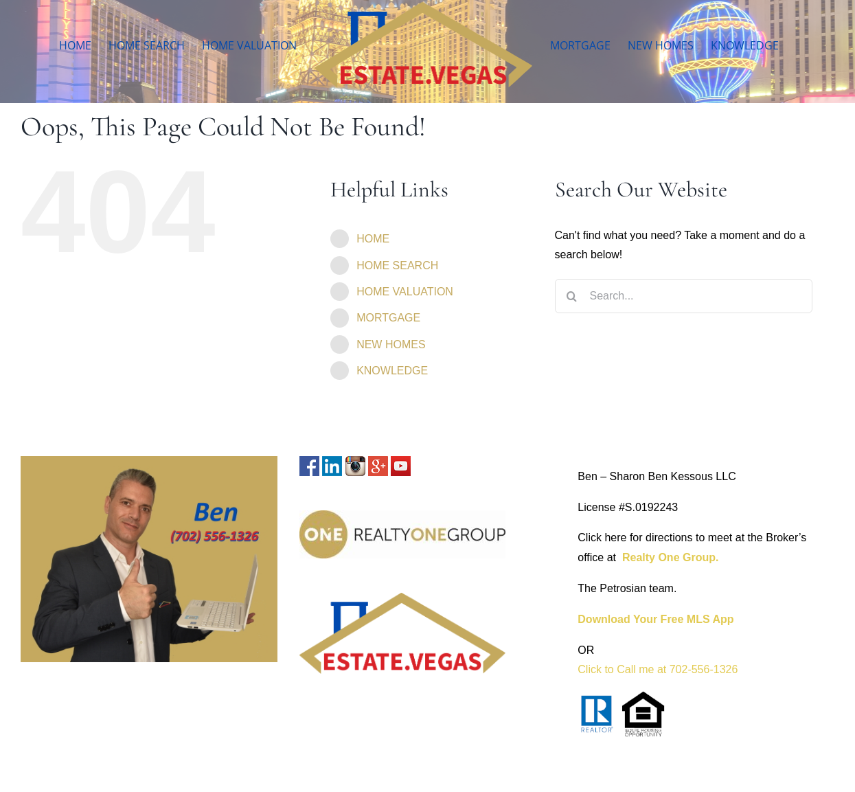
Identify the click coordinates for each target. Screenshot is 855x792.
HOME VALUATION (404, 291)
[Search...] (683, 296)
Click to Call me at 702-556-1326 (658, 669)
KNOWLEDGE (392, 370)
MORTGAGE (388, 318)
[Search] (572, 296)
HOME (372, 239)
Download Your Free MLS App (655, 619)
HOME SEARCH (397, 265)
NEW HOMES (390, 344)
